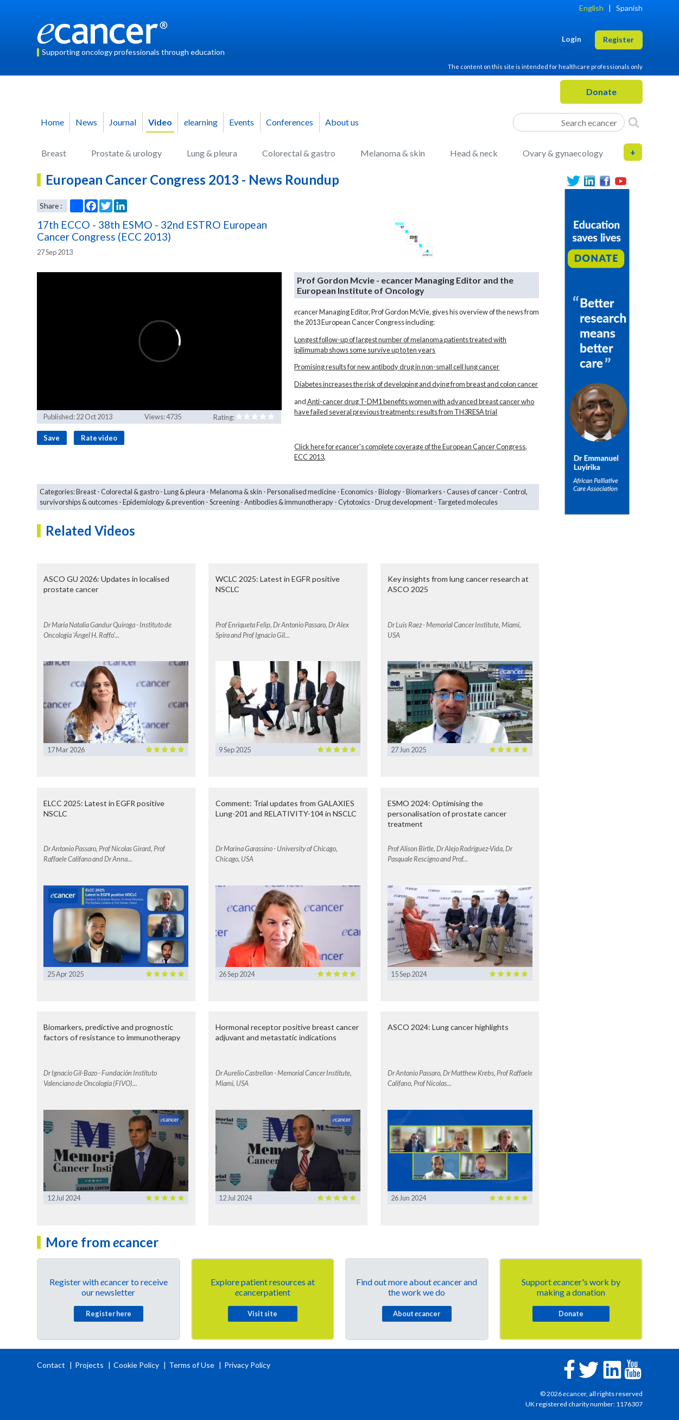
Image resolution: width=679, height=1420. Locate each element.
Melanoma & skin (392, 153)
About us (342, 122)
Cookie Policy (136, 1364)
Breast (53, 153)
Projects (90, 1364)
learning (201, 122)
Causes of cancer (472, 491)
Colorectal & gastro (298, 153)
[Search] (634, 122)
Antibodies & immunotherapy (288, 502)
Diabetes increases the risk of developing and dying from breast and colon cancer (416, 384)
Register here (108, 1313)
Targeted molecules (467, 502)
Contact (52, 1364)
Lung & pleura (212, 153)
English (591, 7)
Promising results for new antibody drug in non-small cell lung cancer (396, 366)
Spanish (629, 7)
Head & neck (474, 153)
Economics (357, 491)
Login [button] (571, 38)
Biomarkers (424, 491)
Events (241, 122)
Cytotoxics (354, 502)
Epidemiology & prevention (164, 502)
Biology (389, 491)
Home (52, 122)
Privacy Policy (247, 1364)
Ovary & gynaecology (563, 153)
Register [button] (618, 39)
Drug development (404, 502)
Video (160, 122)
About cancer (416, 1313)
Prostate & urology (126, 153)
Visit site (262, 1313)
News (86, 122)
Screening (224, 502)
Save (51, 437)
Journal (122, 122)
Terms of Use (191, 1364)
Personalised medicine (301, 491)
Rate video (99, 437)
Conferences (289, 122)
